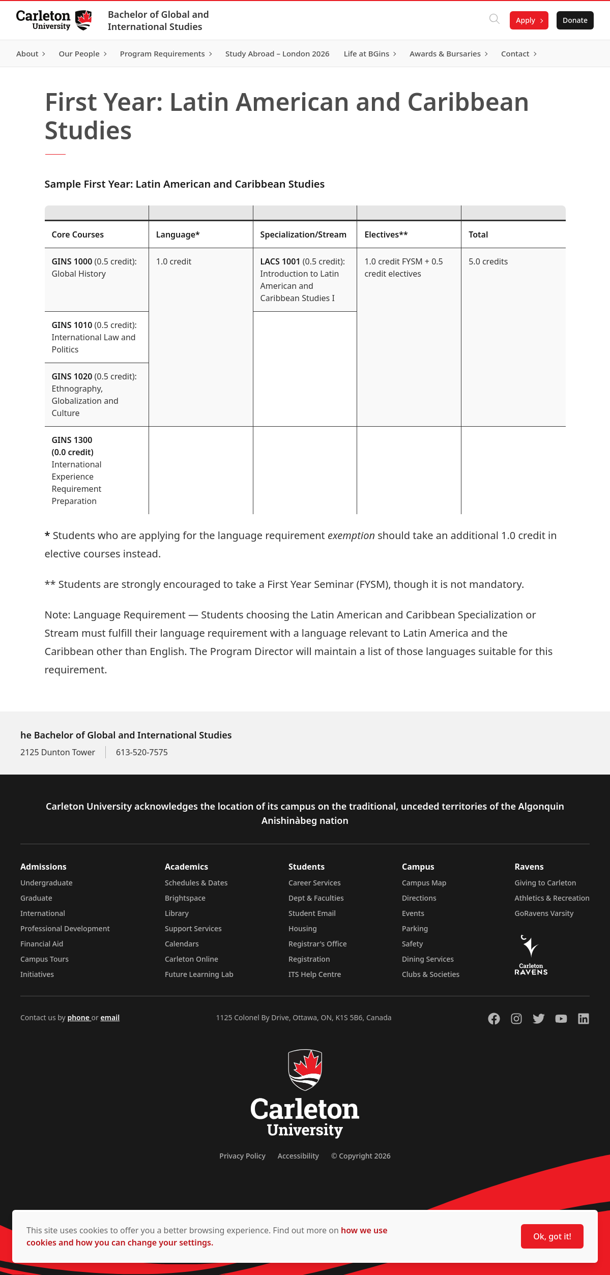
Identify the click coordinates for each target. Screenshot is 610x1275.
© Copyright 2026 (361, 1156)
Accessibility (298, 1156)
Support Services (193, 928)
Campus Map (424, 882)
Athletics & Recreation (552, 898)
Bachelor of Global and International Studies (158, 20)
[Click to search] (494, 20)
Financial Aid (41, 943)
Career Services (314, 882)
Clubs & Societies (430, 974)
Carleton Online (191, 959)
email (110, 1017)
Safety (412, 943)
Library (177, 913)
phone (79, 1017)
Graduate (36, 898)
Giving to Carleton (545, 882)
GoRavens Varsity (544, 913)
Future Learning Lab (199, 974)
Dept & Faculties (316, 898)
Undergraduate (46, 882)
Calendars (182, 943)
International (42, 913)
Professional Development (65, 928)
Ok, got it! (552, 1236)
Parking (415, 928)
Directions (419, 898)
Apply (525, 20)
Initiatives (37, 974)
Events (413, 913)
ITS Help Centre (314, 974)
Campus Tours (44, 959)
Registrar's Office (317, 943)
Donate (575, 20)
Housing (302, 928)
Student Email (312, 913)
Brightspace (185, 898)
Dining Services (428, 959)
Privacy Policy (242, 1156)
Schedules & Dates (196, 882)
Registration (309, 959)
